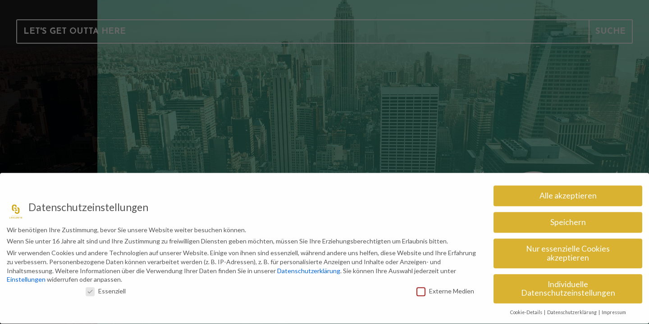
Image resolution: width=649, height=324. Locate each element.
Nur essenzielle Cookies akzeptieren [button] (568, 250)
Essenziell (106, 288)
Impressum (614, 309)
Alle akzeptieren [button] (568, 192)
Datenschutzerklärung (308, 267)
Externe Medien (445, 288)
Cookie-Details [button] (526, 309)
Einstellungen (26, 276)
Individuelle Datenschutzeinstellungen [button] (568, 285)
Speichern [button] (568, 219)
